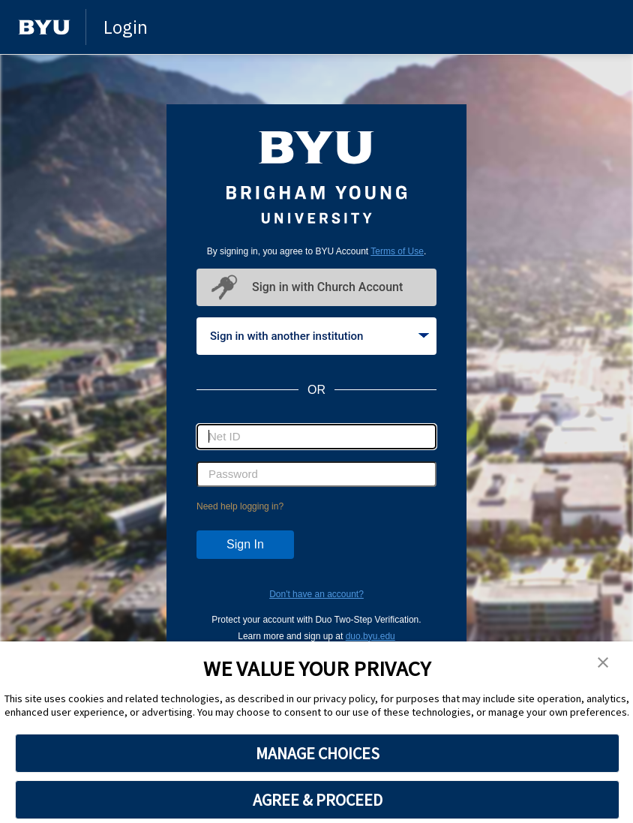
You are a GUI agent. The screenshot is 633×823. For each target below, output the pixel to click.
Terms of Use (397, 251)
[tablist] (316, 336)
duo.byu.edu (370, 636)
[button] (603, 663)
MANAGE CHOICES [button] (318, 753)
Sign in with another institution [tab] (319, 336)
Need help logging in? (240, 506)
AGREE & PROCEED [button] (317, 799)
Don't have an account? (316, 594)
